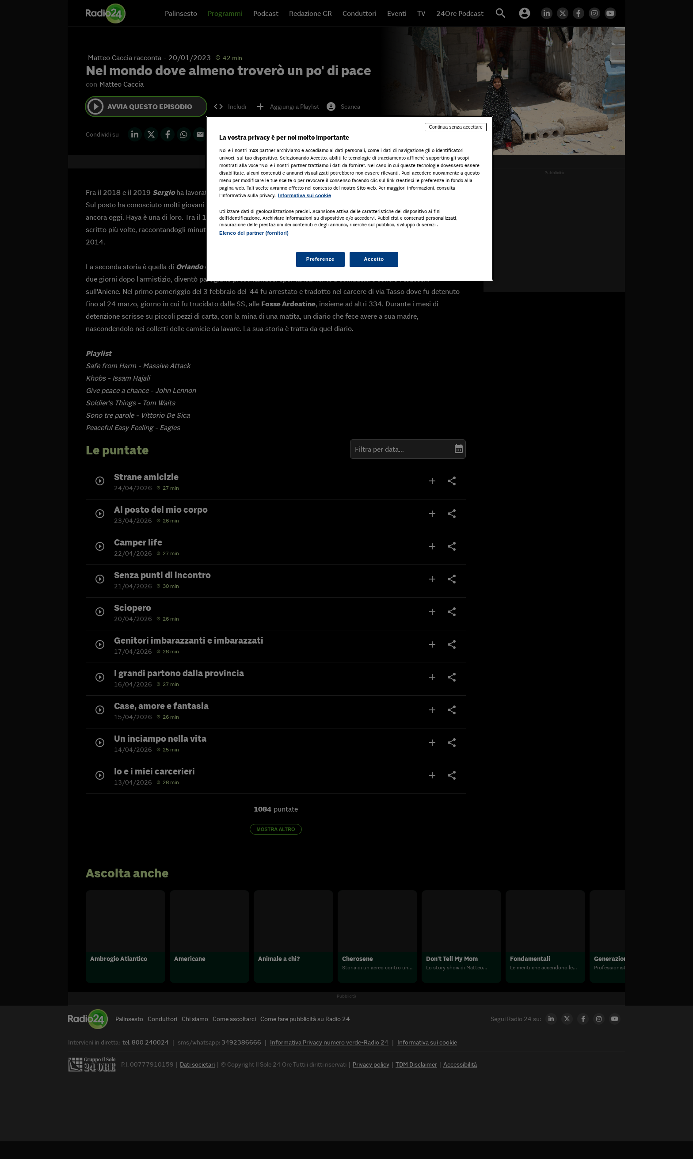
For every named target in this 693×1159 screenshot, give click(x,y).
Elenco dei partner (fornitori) (254, 233)
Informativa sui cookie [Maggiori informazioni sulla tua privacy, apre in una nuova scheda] (304, 195)
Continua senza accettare (456, 127)
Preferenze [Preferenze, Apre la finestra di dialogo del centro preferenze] (320, 259)
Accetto (374, 259)
